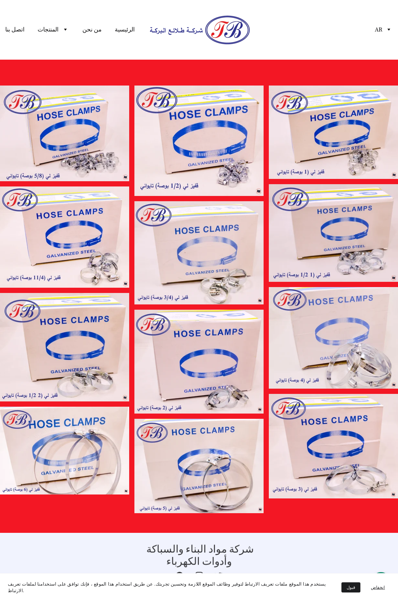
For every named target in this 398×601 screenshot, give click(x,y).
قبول (351, 587)
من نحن (92, 29)
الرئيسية (125, 29)
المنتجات (48, 29)
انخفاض (378, 587)
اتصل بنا (15, 29)
